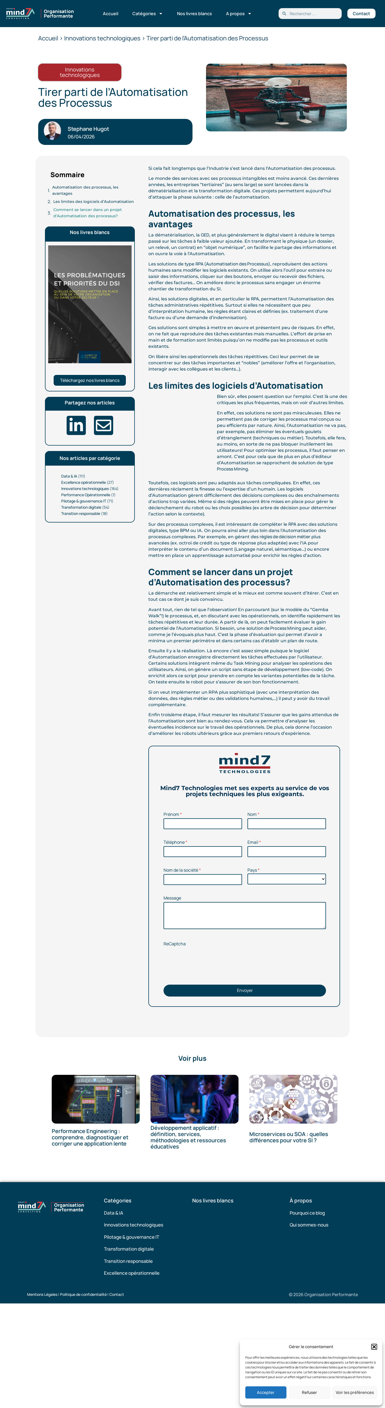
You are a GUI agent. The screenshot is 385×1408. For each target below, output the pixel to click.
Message (172, 898)
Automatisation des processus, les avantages (85, 190)
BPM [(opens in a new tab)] (184, 530)
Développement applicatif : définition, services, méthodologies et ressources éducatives (188, 1137)
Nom (252, 814)
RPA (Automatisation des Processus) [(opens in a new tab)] (232, 264)
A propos (239, 13)
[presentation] (205, 968)
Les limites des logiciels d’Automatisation (93, 201)
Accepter (266, 1392)
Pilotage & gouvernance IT (83, 501)
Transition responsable (80, 513)
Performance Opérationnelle (85, 494)
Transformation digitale (81, 507)
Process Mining (232, 469)
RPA (255, 299)
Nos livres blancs (194, 14)
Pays (252, 870)
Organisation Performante (59, 13)
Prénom (171, 814)
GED (205, 235)
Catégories (147, 13)
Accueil (110, 14)
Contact (116, 1294)
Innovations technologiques (85, 488)
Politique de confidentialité (83, 1294)
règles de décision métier (285, 537)
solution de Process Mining (273, 628)
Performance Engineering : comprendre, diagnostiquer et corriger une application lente (90, 1137)
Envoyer (245, 990)
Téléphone (174, 842)
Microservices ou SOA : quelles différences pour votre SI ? (288, 1137)
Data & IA (69, 476)
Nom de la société (181, 870)
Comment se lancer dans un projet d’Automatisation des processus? (87, 212)
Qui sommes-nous (309, 1225)
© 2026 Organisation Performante (323, 1294)
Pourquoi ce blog (307, 1213)
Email (252, 842)
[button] (374, 1346)
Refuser (309, 1392)
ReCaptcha (175, 944)
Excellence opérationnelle (83, 482)
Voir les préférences (355, 1392)
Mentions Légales (42, 1294)
